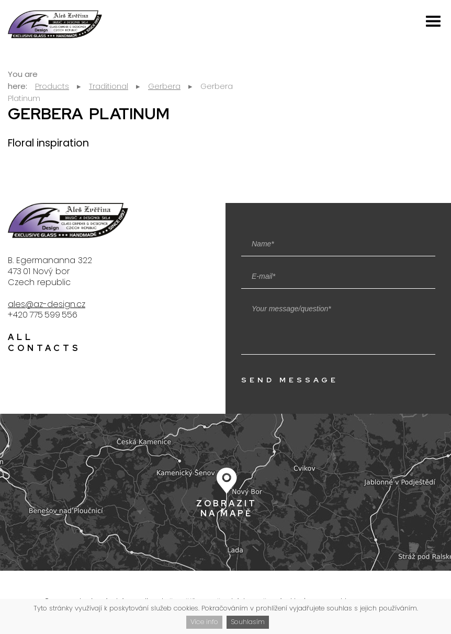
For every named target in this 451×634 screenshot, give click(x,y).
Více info (204, 622)
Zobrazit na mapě (226, 508)
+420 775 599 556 (42, 315)
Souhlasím (248, 622)
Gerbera (164, 86)
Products (52, 86)
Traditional (108, 86)
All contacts (44, 343)
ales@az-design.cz (46, 304)
